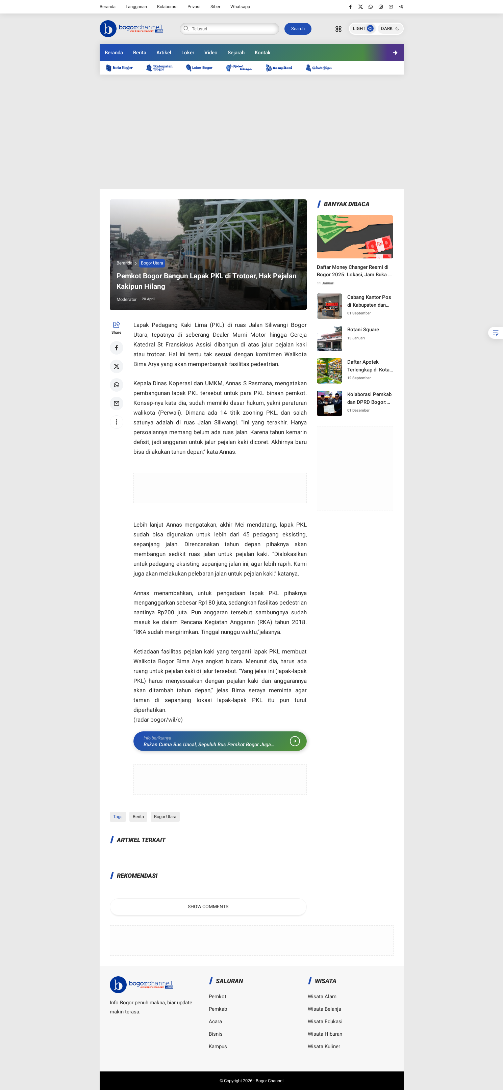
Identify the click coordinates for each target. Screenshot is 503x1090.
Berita (139, 53)
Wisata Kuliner (324, 1046)
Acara (215, 1021)
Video (211, 53)
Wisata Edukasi (325, 1021)
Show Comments (208, 906)
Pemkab (218, 1009)
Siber (215, 6)
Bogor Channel (269, 1080)
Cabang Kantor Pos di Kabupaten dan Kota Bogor (369, 301)
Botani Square (363, 330)
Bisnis (216, 1034)
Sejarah (236, 53)
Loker (187, 53)
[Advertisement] (252, 132)
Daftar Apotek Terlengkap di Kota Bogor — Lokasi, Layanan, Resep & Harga (368, 366)
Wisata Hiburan (325, 1034)
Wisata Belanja (324, 1009)
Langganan (136, 6)
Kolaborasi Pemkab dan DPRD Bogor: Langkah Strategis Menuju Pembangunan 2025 (370, 398)
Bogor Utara (152, 262)
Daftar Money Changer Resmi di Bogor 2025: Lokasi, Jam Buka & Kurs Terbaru (354, 271)
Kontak (263, 53)
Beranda (108, 6)
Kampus (218, 1046)
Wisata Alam (322, 997)
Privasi (193, 6)
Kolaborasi (167, 6)
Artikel (163, 53)
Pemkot (217, 997)
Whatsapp (240, 6)
